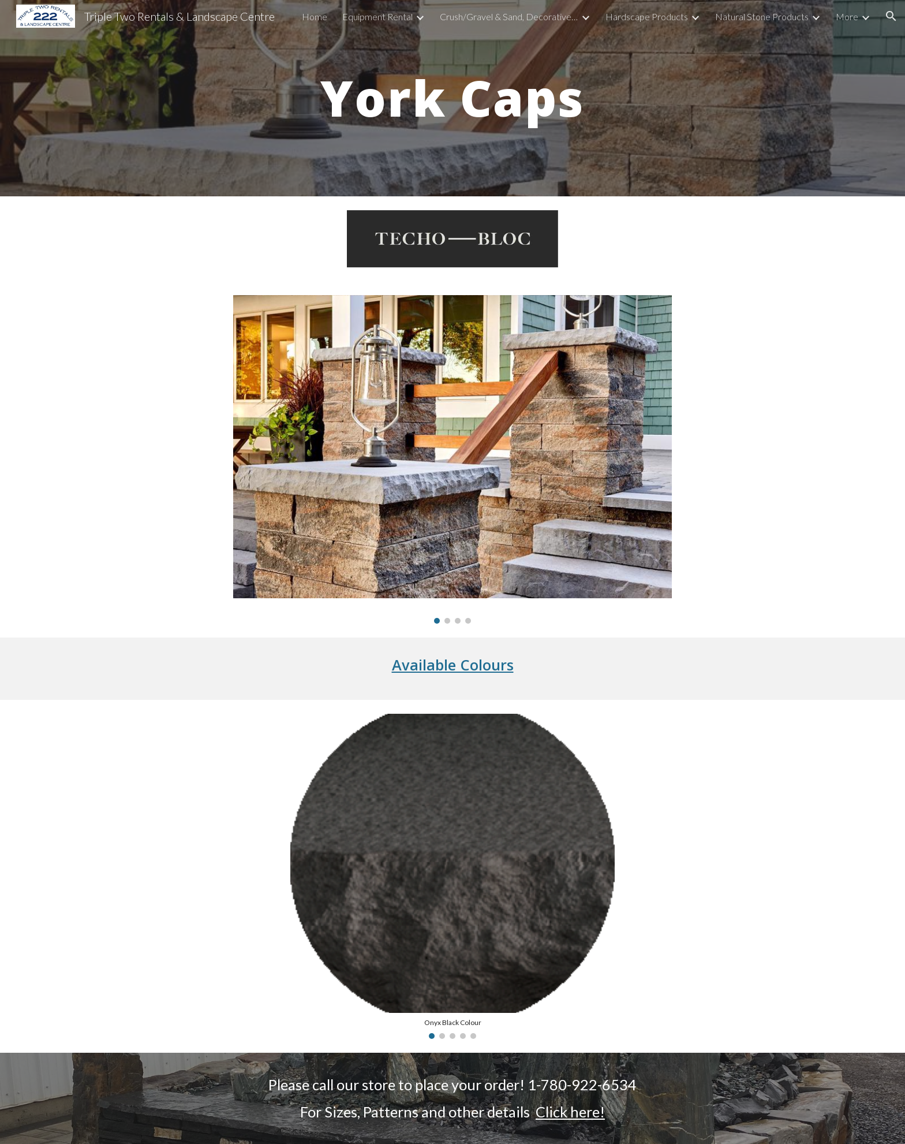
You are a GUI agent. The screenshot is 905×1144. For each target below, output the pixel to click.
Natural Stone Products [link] (762, 16)
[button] (891, 16)
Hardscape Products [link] (646, 16)
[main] (452, 98)
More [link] (847, 16)
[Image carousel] (452, 459)
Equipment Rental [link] (377, 16)
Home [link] (314, 16)
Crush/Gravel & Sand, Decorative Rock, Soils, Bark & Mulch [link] (509, 16)
